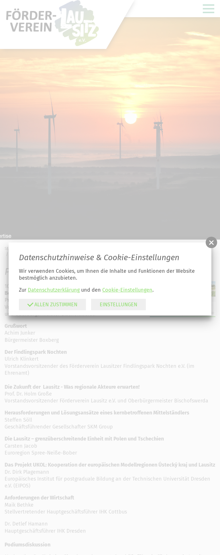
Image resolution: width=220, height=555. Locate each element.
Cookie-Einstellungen (127, 290)
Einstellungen (118, 304)
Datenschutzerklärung (54, 290)
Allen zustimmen (52, 304)
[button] (211, 242)
